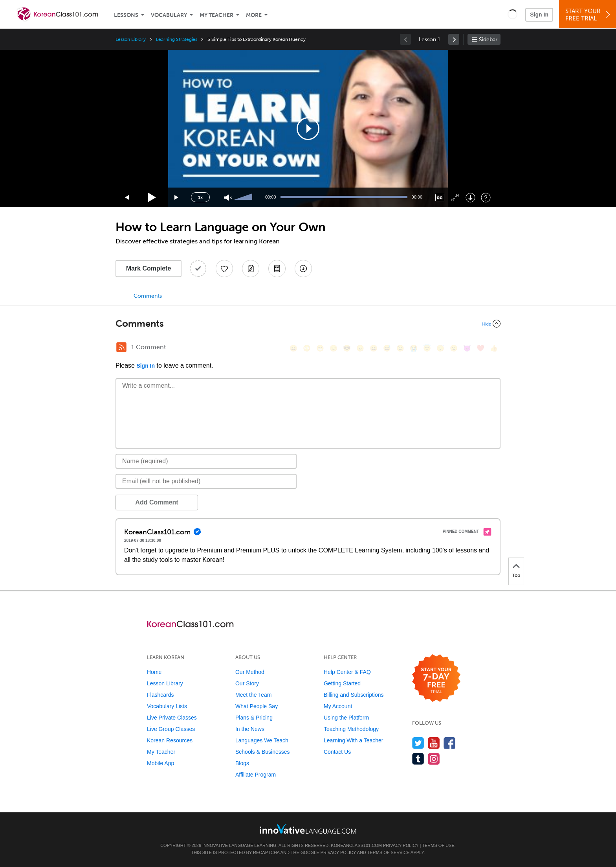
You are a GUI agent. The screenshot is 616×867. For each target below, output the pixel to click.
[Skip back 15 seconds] (127, 197)
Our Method (249, 672)
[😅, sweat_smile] (387, 348)
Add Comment (156, 502)
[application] (308, 128)
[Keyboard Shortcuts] (486, 197)
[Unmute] (228, 197)
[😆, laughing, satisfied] (373, 348)
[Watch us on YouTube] (434, 743)
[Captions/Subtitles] (440, 197)
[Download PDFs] (277, 268)
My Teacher (216, 15)
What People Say (256, 706)
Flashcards (160, 695)
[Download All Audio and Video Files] (303, 268)
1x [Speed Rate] (200, 197)
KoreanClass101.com (356, 845)
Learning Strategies (176, 39)
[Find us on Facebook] (450, 743)
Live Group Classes (171, 729)
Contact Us (337, 752)
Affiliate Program (255, 774)
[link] (453, 39)
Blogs (242, 763)
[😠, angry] (360, 348)
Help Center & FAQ (347, 672)
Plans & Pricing (254, 717)
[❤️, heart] (480, 348)
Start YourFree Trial (588, 14)
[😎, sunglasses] (347, 348)
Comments (148, 296)
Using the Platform (346, 717)
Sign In (539, 14)
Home (154, 672)
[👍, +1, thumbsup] (493, 348)
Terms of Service (388, 852)
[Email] (206, 481)
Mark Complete (148, 268)
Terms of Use (438, 845)
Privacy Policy (400, 845)
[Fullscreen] (455, 197)
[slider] (244, 197)
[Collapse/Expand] (308, 323)
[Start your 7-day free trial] (436, 678)
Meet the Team (253, 695)
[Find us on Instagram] (434, 759)
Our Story (247, 683)
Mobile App (160, 763)
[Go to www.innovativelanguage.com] (308, 828)
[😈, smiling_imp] (467, 348)
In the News (249, 729)
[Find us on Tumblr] (418, 759)
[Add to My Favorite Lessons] (224, 268)
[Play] (152, 197)
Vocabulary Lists (167, 706)
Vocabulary (169, 15)
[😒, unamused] (333, 348)
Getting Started (342, 683)
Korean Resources (169, 740)
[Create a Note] (250, 268)
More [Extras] (254, 15)
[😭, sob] (413, 348)
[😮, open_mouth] (453, 348)
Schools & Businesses (262, 752)
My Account (338, 706)
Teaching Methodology (351, 729)
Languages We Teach (261, 740)
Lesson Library (131, 39)
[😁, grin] (320, 348)
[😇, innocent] (427, 348)
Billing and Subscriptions (354, 695)
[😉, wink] (400, 348)
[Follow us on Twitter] (418, 743)
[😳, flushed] (307, 348)
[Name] (206, 461)
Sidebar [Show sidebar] (488, 39)
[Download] (470, 197)
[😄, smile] (293, 348)
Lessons (126, 15)
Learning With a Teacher (353, 740)
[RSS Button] (121, 347)
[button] (512, 14)
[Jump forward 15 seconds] (176, 197)
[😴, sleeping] (440, 348)
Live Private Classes (172, 717)
